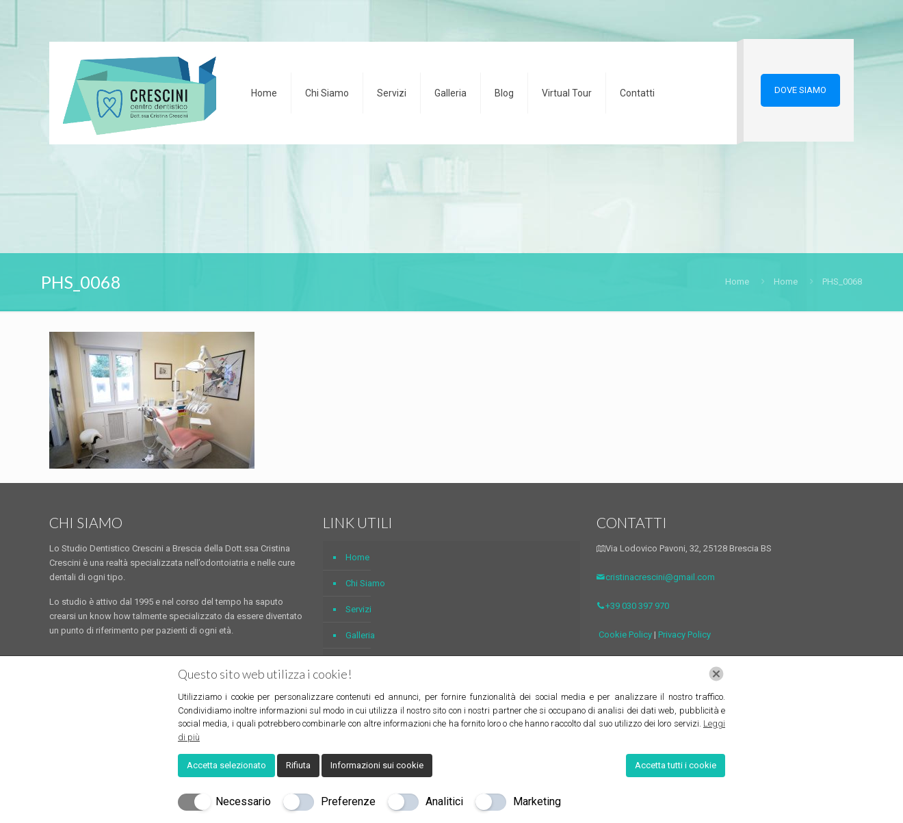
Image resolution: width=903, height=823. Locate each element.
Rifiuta (298, 765)
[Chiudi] (716, 674)
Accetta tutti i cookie (675, 765)
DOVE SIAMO (800, 90)
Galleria (360, 635)
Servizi (358, 609)
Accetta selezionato (226, 765)
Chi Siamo (365, 583)
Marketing (537, 801)
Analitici (444, 801)
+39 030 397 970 (633, 606)
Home (737, 281)
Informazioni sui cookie (376, 765)
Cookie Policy (625, 634)
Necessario (243, 801)
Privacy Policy (684, 634)
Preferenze (348, 801)
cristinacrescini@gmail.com (656, 577)
